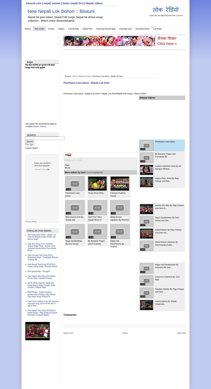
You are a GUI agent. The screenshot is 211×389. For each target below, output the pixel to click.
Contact (51, 29)
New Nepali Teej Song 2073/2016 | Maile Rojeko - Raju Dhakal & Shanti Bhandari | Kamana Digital (42, 312)
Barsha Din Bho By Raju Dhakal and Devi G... (169, 206)
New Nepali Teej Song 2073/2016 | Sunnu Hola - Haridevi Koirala (42, 277)
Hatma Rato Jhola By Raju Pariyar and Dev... (167, 179)
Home (75, 76)
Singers (61, 29)
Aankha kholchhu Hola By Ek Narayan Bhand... (168, 167)
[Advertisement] (119, 60)
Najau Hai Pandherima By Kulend (117, 244)
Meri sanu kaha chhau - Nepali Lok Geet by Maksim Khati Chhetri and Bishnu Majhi (42, 237)
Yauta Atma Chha (96, 193)
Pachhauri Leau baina (165, 142)
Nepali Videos (39, 126)
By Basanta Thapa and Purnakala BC (165, 155)
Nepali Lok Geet (85, 76)
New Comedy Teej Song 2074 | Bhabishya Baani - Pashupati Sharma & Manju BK (43, 257)
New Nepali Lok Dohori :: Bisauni (61, 11)
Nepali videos (94, 3)
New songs (39, 29)
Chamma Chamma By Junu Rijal (167, 278)
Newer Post (68, 333)
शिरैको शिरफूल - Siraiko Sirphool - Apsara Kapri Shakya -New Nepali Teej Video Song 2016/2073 (41, 294)
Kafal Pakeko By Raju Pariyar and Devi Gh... (168, 231)
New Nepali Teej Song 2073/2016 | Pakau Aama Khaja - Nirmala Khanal (42, 265)
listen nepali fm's (73, 3)
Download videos (142, 29)
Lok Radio (157, 29)
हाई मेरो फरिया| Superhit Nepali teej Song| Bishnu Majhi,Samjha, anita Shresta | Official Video (41, 285)
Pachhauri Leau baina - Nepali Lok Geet (86, 83)
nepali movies (51, 3)
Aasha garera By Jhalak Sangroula (165, 302)
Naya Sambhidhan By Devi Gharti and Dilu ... (167, 218)
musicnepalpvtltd (95, 172)
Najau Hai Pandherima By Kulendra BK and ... (166, 265)
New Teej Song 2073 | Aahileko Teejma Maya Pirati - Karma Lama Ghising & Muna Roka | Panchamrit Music (42, 247)
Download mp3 (125, 29)
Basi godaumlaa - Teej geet (39, 271)
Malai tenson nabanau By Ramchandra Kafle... (166, 243)
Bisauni (28, 29)
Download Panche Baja (105, 29)
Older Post (181, 333)
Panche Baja (73, 29)
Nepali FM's (87, 29)
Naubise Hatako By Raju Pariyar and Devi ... (169, 290)
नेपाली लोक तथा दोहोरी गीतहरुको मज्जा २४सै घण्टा (166, 11)
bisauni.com (33, 3)
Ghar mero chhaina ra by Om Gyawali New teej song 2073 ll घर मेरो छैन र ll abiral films (43, 303)
